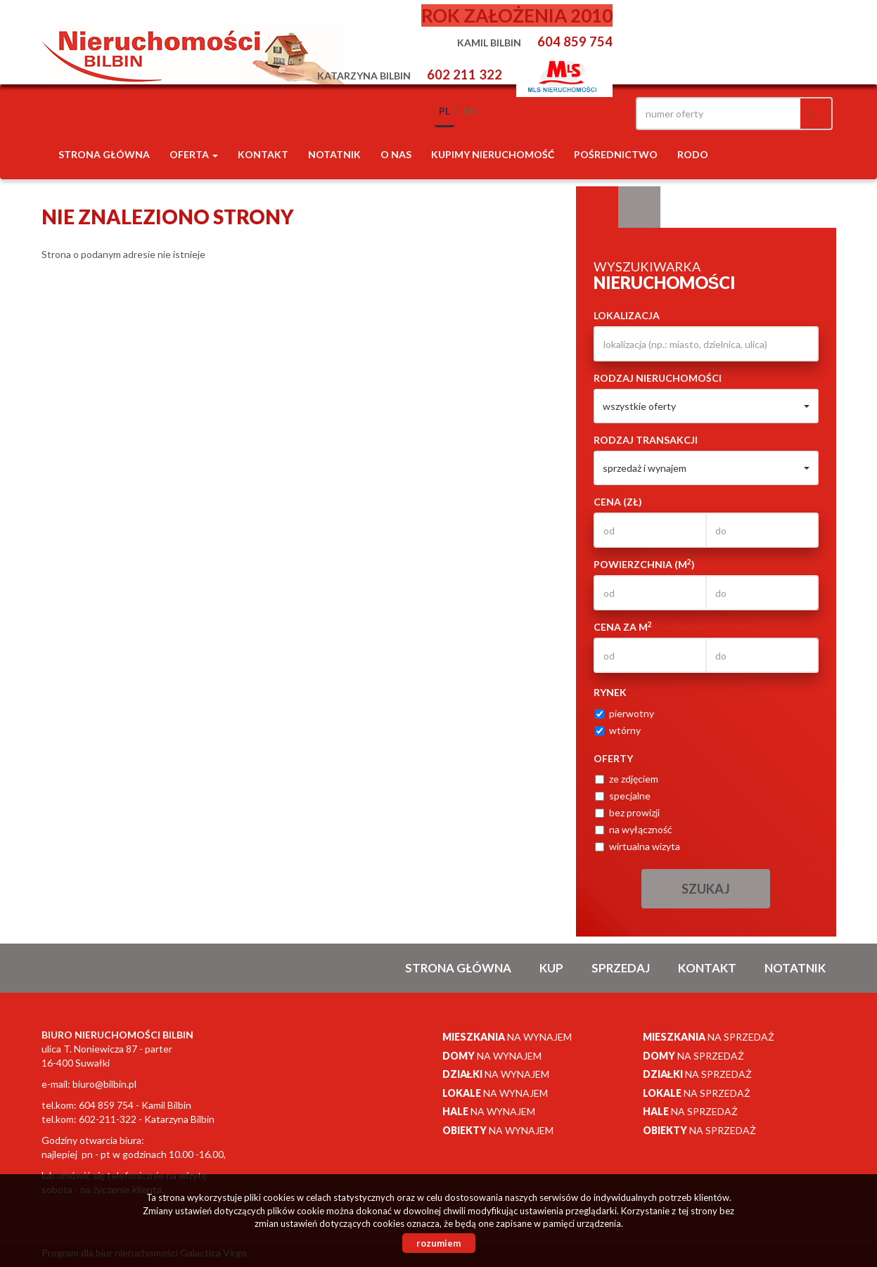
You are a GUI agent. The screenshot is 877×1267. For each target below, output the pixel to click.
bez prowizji (627, 812)
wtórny (618, 730)
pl (444, 111)
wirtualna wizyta (637, 846)
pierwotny (624, 713)
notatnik (334, 154)
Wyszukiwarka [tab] (597, 207)
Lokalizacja (627, 315)
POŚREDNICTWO (616, 154)
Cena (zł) (618, 502)
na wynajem (507, 1037)
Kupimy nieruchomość (492, 154)
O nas (395, 154)
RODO (692, 154)
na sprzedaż (708, 1037)
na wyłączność (633, 829)
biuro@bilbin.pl (104, 1084)
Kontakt (263, 154)
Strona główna (104, 154)
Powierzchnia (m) (644, 564)
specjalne (623, 796)
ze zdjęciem (626, 779)
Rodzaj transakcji (646, 440)
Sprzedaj (620, 967)
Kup (551, 967)
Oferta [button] (193, 154)
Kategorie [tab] (639, 207)
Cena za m (623, 626)
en (470, 111)
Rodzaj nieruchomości (658, 378)
